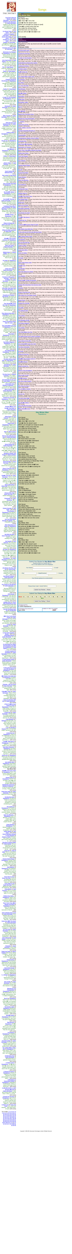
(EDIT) (21, 13)
